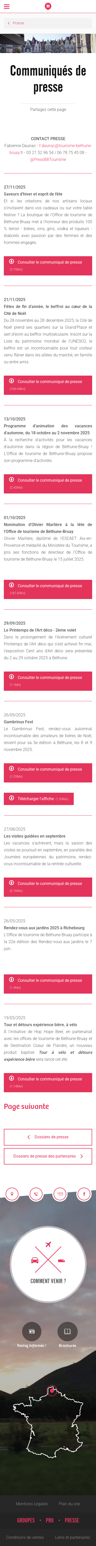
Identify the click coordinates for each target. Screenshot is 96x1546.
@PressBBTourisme (48, 159)
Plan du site (69, 1503)
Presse (72, 1521)
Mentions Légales (32, 1503)
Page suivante (26, 1106)
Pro (50, 1521)
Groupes (26, 1521)
